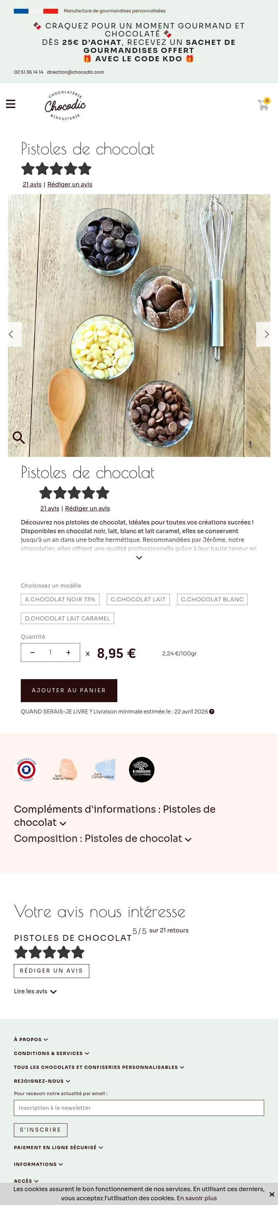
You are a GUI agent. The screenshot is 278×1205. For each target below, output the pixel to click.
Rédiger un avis (69, 184)
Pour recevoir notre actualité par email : (60, 1093)
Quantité (33, 637)
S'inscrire (40, 1130)
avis (32, 184)
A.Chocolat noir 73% (60, 599)
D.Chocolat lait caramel (67, 618)
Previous (11, 334)
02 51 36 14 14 (28, 72)
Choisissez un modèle (51, 585)
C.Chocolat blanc (212, 599)
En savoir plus (197, 1198)
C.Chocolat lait (138, 599)
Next (267, 334)
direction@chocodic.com (75, 72)
